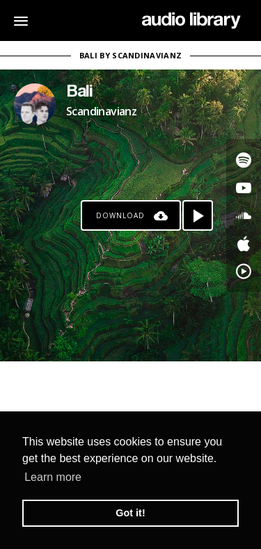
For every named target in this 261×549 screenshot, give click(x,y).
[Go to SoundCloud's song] (243, 215)
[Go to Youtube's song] (243, 188)
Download (120, 215)
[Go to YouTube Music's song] (243, 271)
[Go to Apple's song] (243, 243)
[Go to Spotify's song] (243, 160)
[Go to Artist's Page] (35, 104)
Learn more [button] (52, 477)
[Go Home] (191, 21)
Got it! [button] (130, 512)
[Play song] (197, 215)
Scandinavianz (101, 111)
